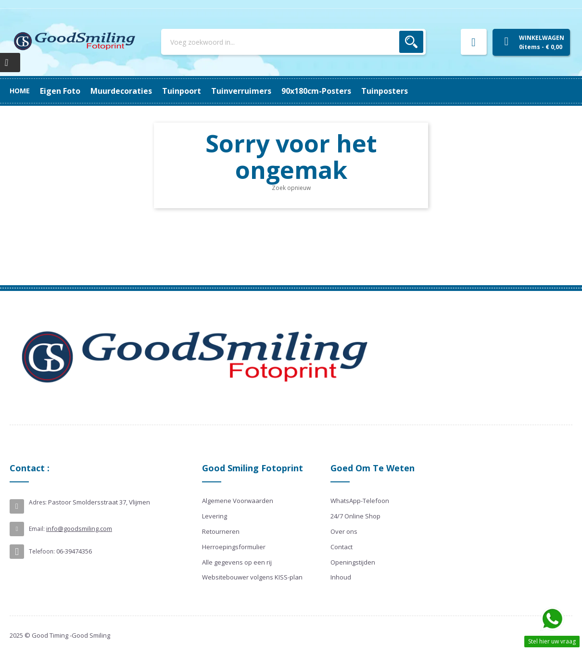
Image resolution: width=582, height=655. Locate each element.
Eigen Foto (395, 91)
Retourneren (221, 531)
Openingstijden (352, 562)
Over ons (343, 531)
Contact (341, 546)
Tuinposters (63, 91)
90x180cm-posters (133, 91)
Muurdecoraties (332, 91)
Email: (37, 529)
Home (20, 90)
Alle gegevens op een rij (237, 562)
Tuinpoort (270, 91)
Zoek (411, 42)
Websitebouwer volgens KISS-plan (252, 577)
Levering (214, 516)
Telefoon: (42, 551)
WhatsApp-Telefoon (359, 500)
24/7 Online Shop (355, 516)
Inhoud (340, 577)
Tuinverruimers (209, 91)
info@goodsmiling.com (79, 528)
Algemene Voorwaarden (237, 500)
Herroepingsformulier (234, 546)
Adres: (38, 502)
